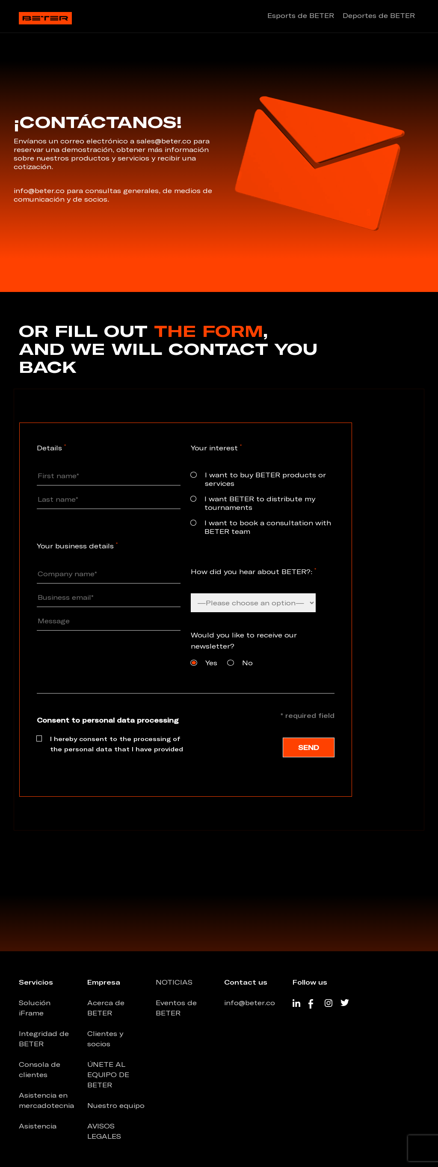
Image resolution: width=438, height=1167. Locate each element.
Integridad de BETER (44, 1038)
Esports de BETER (300, 15)
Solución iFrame (34, 1007)
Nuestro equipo (116, 1105)
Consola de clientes (39, 1069)
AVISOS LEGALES (104, 1131)
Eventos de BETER (176, 1007)
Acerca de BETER (105, 1007)
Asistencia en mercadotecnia (46, 1100)
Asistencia (37, 1126)
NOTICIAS (174, 982)
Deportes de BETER (379, 15)
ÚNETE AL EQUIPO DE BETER (108, 1074)
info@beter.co (249, 1002)
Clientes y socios (105, 1038)
